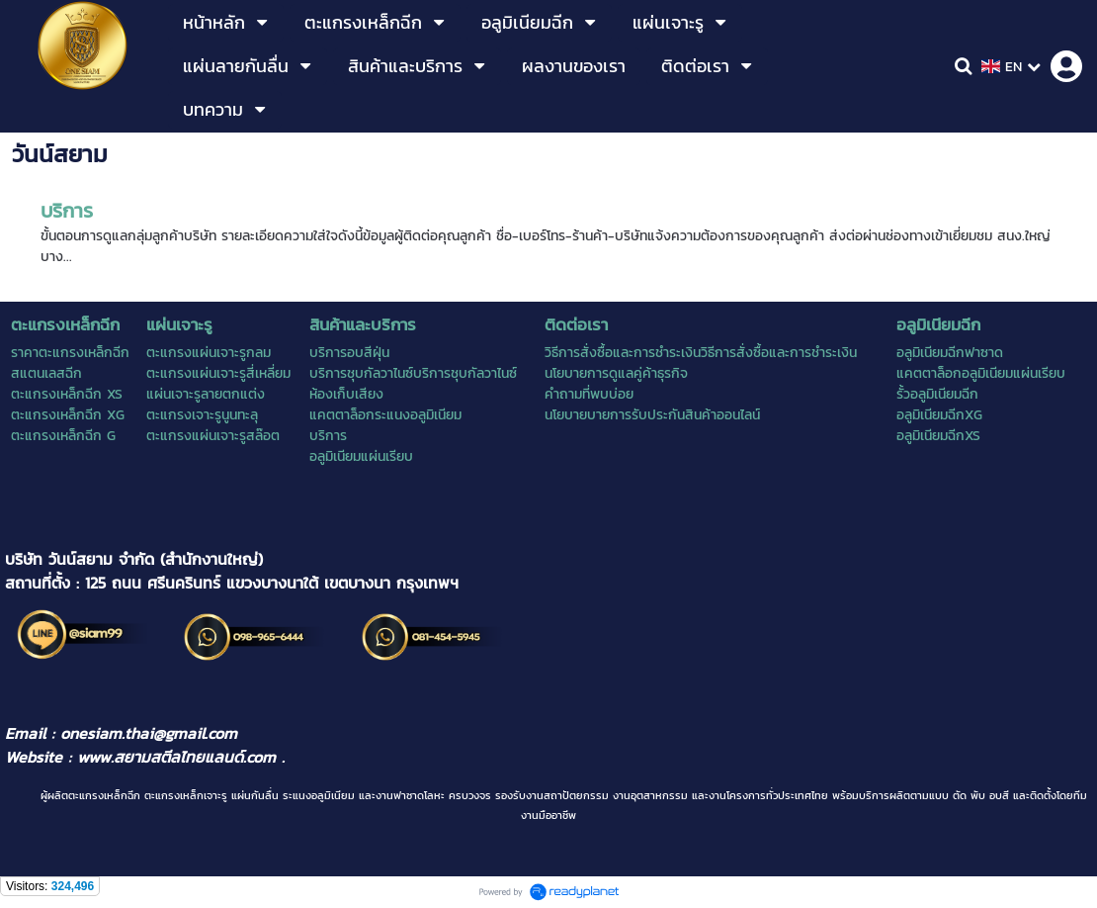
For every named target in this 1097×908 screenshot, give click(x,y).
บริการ (67, 211)
